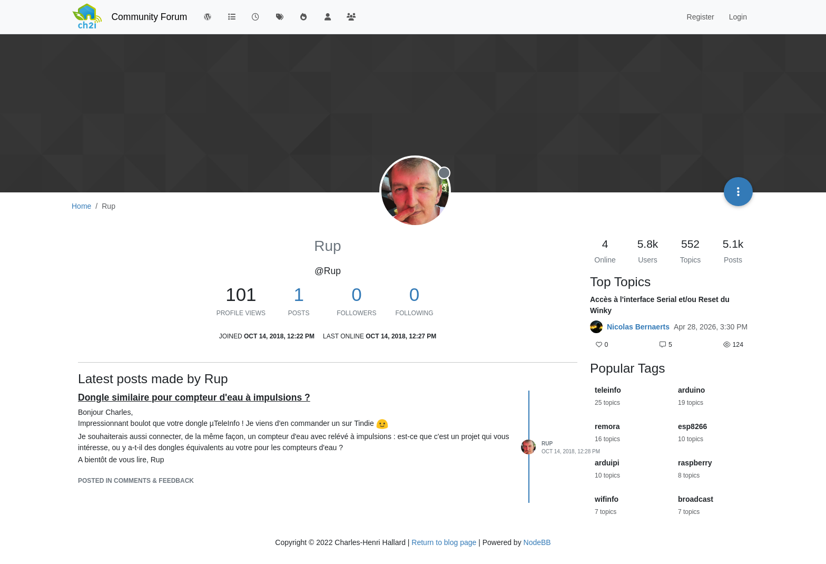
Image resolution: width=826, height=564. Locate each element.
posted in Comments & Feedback (136, 480)
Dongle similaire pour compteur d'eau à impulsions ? (194, 397)
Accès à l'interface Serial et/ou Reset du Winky (660, 305)
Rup (547, 443)
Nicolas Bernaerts (638, 326)
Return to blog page (443, 542)
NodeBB (537, 542)
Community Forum (149, 17)
